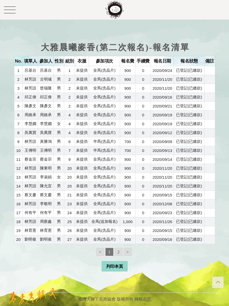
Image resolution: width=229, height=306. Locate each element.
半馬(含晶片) (104, 141)
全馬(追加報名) (104, 221)
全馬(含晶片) (104, 70)
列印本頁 (114, 266)
